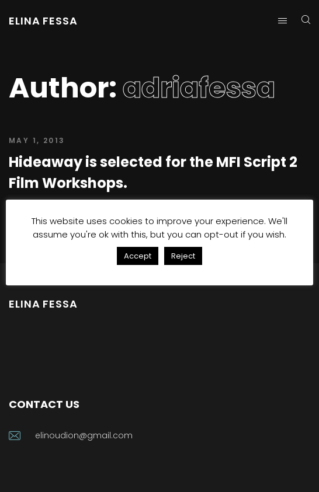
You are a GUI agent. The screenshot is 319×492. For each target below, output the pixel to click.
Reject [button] (183, 255)
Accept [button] (137, 255)
